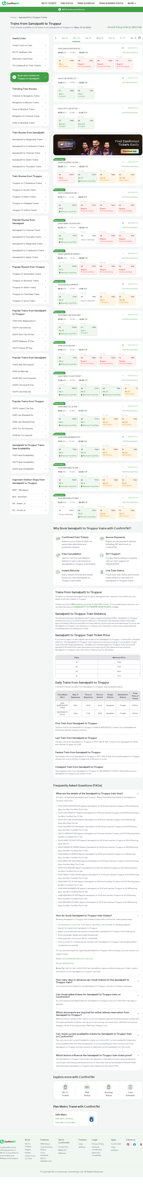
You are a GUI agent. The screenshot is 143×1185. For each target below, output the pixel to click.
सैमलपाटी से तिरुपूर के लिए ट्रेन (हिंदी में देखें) (125, 27)
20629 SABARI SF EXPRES (70, 254)
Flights (28, 1150)
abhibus (82, 1147)
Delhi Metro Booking (64, 1119)
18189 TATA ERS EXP (68, 345)
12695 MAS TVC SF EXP (69, 406)
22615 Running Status (130, 112)
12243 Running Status (130, 319)
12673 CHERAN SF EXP (69, 193)
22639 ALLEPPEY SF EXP (69, 162)
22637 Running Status (130, 380)
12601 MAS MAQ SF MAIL (70, 498)
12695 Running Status (130, 411)
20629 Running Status (130, 258)
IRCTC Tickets (49, 3)
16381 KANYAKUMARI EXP (70, 437)
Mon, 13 (76, 38)
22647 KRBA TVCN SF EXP (70, 223)
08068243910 (68, 963)
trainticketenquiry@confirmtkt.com (77, 959)
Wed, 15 (99, 38)
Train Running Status (111, 3)
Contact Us (63, 1147)
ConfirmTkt (104, 925)
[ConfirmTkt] (8, 1143)
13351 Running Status (130, 52)
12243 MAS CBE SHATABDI (70, 315)
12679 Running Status (130, 82)
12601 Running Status (130, 502)
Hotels (28, 1153)
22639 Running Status (130, 166)
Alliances (62, 1153)
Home (14, 17)
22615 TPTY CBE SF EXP (69, 108)
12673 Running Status (130, 197)
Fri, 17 (122, 38)
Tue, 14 (88, 38)
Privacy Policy (98, 1144)
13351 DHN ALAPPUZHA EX (70, 48)
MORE (132, 3)
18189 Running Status (130, 350)
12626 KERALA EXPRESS (69, 284)
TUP (86, 53)
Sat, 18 (133, 38)
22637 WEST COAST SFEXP (71, 376)
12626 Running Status (130, 288)
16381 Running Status (130, 441)
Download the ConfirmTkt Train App (73, 925)
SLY (64, 53)
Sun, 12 (65, 38)
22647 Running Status (130, 227)
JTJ (64, 167)
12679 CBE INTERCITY (68, 78)
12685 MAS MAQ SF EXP (69, 467)
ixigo (81, 1144)
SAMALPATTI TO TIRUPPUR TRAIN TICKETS (93, 607)
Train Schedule (86, 3)
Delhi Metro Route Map (65, 1122)
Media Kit (62, 1150)
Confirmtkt (116, 1144)
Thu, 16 (112, 38)
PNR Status (67, 3)
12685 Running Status (130, 472)
